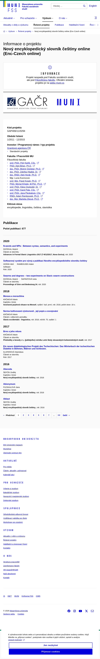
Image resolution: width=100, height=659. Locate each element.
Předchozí (9, 415)
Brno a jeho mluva (12, 331)
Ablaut (6, 399)
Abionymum (9, 384)
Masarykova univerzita (21, 439)
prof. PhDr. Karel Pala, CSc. (24, 190)
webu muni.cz (57, 83)
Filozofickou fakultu (45, 80)
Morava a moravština (13, 296)
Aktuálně (10, 460)
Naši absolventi (9, 574)
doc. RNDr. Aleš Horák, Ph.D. (25, 175)
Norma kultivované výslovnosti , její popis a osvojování (30, 311)
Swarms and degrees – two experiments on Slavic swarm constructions (38, 276)
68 (59, 415)
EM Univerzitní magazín (13, 445)
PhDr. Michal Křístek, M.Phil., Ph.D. (28, 184)
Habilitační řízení (77, 25)
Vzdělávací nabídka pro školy (15, 518)
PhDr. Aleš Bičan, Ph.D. (22, 166)
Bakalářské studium (11, 492)
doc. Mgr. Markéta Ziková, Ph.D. (26, 199)
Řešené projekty (41, 25)
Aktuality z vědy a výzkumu (15, 25)
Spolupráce (11, 508)
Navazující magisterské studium (16, 496)
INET (10, 596)
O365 (38, 596)
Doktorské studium (10, 500)
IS (4, 596)
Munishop (7, 449)
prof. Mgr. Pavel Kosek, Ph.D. (25, 181)
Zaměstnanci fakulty (11, 566)
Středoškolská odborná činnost (15, 514)
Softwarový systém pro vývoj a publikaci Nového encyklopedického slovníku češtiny (45, 261)
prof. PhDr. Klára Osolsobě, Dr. (26, 187)
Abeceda (7, 369)
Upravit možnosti (16, 645)
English (93, 6)
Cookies (21, 614)
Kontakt (6, 578)
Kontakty (6, 548)
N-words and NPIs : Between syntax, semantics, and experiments (35, 246)
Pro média (7, 467)
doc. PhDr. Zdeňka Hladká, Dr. (25, 172)
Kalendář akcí (8, 475)
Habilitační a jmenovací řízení (15, 544)
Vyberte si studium (10, 489)
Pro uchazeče (13, 482)
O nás (7, 555)
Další (66, 415)
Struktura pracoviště (11, 562)
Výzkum (8, 530)
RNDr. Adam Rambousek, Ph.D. (26, 196)
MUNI (16, 596)
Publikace (59, 25)
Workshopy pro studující (13, 522)
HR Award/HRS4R (10, 570)
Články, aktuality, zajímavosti (14, 471)
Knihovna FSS (27, 596)
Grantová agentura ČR (19, 148)
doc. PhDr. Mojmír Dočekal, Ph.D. (27, 169)
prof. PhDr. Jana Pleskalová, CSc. (27, 193)
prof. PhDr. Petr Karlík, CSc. (24, 163)
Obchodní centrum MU (12, 453)
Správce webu (9, 614)
